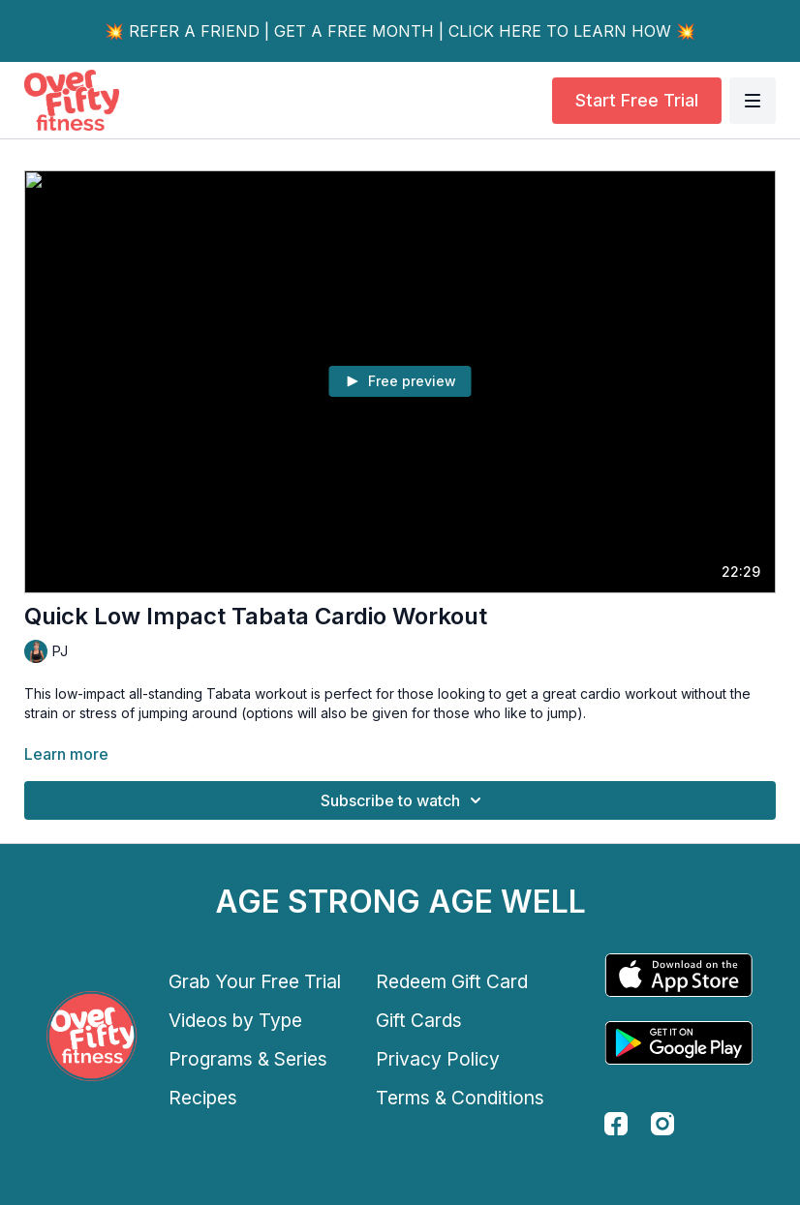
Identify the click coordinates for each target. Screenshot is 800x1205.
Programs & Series (248, 1058)
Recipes (203, 1097)
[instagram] (662, 1123)
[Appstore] (679, 975)
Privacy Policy (438, 1058)
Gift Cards (419, 1020)
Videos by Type (235, 1020)
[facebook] (616, 1123)
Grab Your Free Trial (255, 981)
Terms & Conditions (460, 1097)
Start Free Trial (636, 100)
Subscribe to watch (404, 800)
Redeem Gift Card (452, 981)
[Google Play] (679, 1043)
